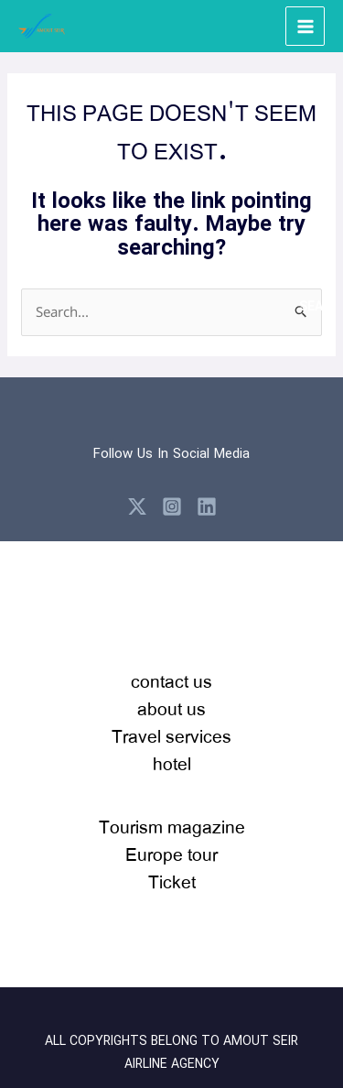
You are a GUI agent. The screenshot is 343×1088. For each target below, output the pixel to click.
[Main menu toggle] (305, 26)
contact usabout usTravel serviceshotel (171, 722)
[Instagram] (171, 506)
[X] (137, 506)
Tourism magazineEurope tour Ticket (172, 854)
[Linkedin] (206, 506)
